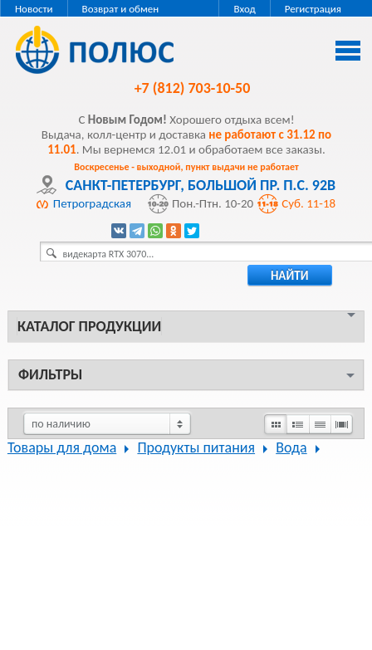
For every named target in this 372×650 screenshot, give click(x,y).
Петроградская (92, 203)
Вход (244, 8)
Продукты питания (196, 447)
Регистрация (313, 8)
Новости (34, 8)
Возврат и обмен (120, 8)
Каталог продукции (89, 326)
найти (290, 275)
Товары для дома (61, 447)
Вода (291, 447)
